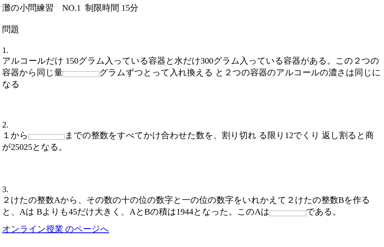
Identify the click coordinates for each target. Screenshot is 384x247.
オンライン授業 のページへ (55, 229)
